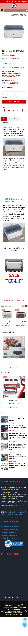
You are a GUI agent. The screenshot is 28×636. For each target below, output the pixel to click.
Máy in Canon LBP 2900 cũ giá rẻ (15, 300)
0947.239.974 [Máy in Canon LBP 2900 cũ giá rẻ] (11, 75)
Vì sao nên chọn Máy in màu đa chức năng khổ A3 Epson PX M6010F (17, 418)
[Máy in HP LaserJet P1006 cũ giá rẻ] (21, 322)
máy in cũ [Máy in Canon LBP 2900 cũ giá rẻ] (12, 165)
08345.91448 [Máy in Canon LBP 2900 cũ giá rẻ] (8, 89)
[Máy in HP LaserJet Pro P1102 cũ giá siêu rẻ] (7, 322)
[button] (26, 11)
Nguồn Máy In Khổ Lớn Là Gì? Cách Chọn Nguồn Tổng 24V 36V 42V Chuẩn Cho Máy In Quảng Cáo (18, 436)
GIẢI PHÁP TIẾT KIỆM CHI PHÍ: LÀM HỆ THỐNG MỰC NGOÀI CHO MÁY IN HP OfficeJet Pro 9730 (17, 447)
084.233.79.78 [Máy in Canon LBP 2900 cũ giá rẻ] (12, 73)
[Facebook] (4, 110)
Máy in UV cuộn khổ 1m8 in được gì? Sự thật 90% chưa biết (17, 426)
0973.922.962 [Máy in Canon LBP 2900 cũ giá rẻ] (11, 77)
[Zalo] (4, 114)
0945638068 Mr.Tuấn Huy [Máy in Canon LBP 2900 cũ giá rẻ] (20, 1)
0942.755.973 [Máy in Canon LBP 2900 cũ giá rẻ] (14, 82)
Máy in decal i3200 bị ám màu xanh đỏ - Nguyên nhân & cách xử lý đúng (17, 456)
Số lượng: (5, 97)
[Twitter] (9, 110)
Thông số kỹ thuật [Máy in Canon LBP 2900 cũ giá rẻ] (14, 119)
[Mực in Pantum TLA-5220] (14, 360)
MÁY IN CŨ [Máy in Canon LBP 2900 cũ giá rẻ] (23, 14)
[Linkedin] (13, 110)
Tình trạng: (5, 94)
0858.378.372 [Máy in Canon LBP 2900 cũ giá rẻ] (14, 84)
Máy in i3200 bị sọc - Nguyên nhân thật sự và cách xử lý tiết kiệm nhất (17, 465)
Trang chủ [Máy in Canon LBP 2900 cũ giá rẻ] (16, 14)
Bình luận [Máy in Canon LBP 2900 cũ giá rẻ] (5, 122)
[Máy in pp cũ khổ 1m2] (14, 401)
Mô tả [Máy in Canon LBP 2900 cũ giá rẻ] (4, 119)
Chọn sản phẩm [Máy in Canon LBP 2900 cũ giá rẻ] (14, 102)
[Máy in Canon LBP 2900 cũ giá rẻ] (14, 5)
